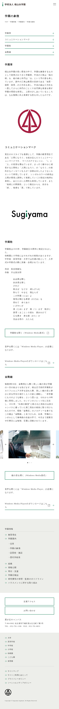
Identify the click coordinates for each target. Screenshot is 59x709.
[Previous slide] (6, 444)
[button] (27, 462)
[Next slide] (53, 444)
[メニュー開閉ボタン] (53, 4)
